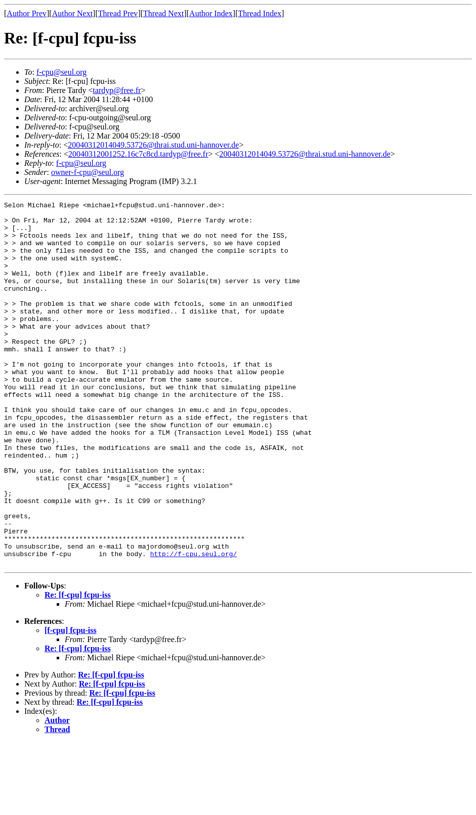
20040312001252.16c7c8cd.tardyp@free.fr (138, 154)
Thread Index (260, 13)
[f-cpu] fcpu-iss (71, 703)
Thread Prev (118, 13)
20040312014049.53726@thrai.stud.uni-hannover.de (153, 145)
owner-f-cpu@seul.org (87, 172)
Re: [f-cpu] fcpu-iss (78, 667)
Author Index (211, 13)
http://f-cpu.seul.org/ (193, 624)
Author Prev (27, 13)
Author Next (72, 13)
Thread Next (163, 13)
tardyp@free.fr (117, 90)
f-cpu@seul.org (61, 72)
